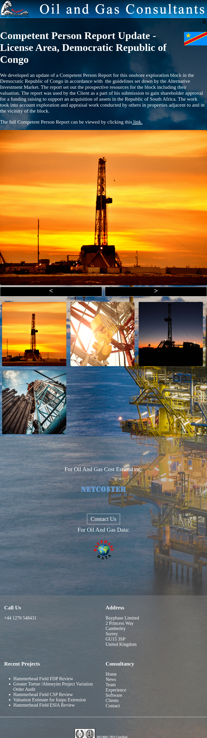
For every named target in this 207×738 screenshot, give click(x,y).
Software (114, 695)
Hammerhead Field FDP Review (43, 678)
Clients (112, 700)
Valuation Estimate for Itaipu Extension (49, 699)
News (111, 679)
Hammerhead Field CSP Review (43, 694)
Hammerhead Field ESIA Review (44, 705)
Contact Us (103, 519)
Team (111, 684)
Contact (113, 705)
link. (137, 122)
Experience (116, 689)
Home (111, 674)
